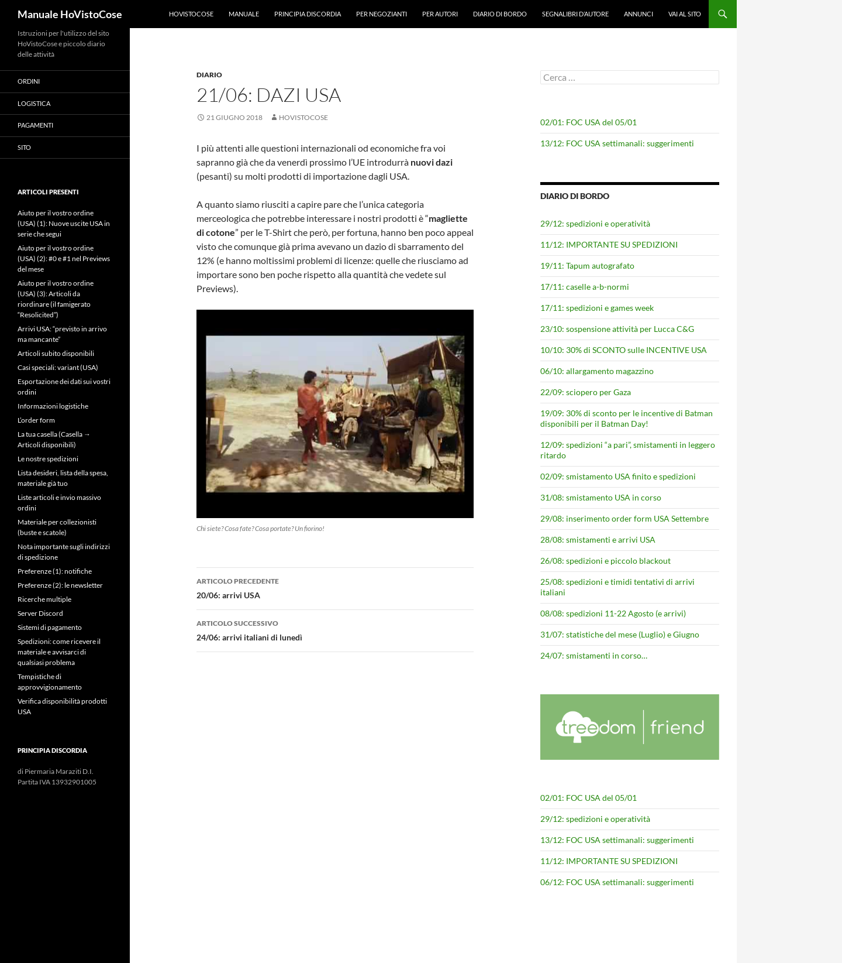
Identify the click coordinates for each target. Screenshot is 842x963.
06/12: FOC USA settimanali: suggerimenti (617, 882)
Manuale (244, 14)
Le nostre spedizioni (48, 458)
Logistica (34, 103)
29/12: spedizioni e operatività (595, 223)
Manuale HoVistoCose (70, 14)
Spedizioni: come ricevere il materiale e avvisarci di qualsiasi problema (59, 652)
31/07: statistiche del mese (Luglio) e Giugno (619, 634)
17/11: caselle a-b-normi (584, 287)
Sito (24, 147)
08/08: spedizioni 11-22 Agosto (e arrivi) (613, 613)
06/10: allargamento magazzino (597, 371)
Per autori (440, 14)
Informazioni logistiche (53, 406)
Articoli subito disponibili (56, 353)
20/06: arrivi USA (335, 587)
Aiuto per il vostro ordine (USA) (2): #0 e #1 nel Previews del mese (64, 258)
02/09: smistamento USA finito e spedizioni (618, 476)
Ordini (29, 81)
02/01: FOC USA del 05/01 (588, 122)
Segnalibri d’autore (575, 14)
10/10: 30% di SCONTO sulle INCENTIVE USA (623, 350)
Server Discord (40, 613)
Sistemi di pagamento (50, 627)
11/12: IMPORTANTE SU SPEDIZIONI (609, 244)
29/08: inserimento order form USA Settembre (624, 518)
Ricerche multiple (44, 599)
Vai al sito (684, 14)
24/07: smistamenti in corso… (593, 655)
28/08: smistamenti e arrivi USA (597, 539)
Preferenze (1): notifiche (55, 571)
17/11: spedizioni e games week (597, 308)
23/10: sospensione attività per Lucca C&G (617, 329)
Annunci (638, 14)
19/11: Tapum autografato (587, 265)
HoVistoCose (191, 14)
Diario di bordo (500, 14)
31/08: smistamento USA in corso (600, 497)
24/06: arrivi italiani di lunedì (335, 629)
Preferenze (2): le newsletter (60, 585)
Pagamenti (35, 125)
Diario (209, 74)
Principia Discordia (307, 14)
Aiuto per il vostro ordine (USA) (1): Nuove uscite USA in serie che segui (64, 223)
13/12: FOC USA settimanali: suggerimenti (617, 143)
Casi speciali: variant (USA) (58, 367)
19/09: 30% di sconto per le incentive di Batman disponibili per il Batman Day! (626, 418)
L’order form (36, 420)
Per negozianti (381, 14)
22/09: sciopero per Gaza (585, 392)
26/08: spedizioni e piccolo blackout (605, 561)
